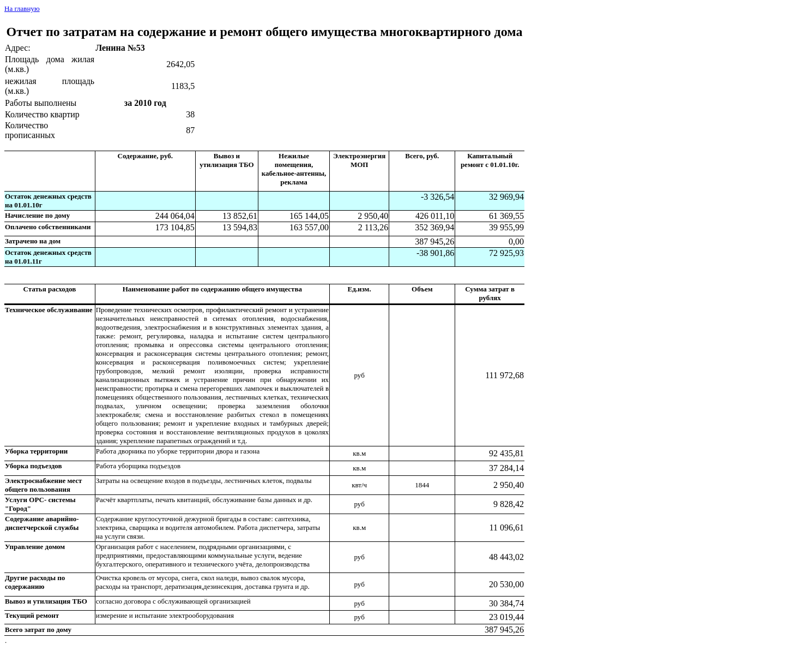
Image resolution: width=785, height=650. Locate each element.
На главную (22, 8)
